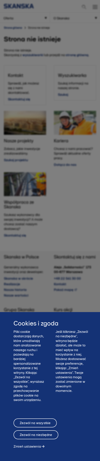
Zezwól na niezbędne (36, 438)
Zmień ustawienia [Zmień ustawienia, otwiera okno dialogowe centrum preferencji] (27, 450)
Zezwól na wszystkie (35, 426)
